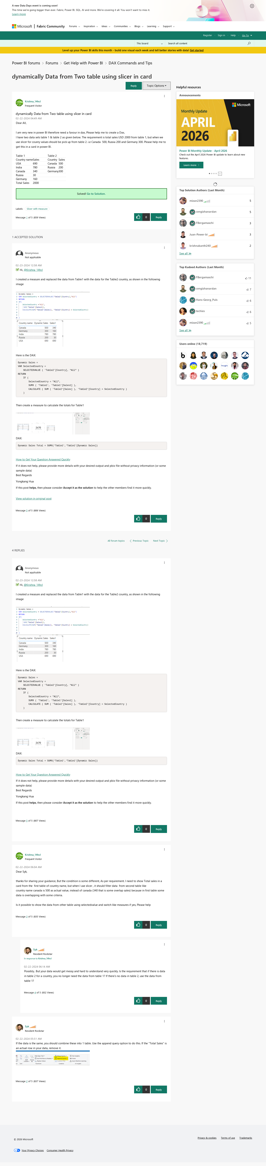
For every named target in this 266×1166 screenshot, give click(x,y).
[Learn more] (191, 165)
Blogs (137, 26)
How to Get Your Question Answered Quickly (43, 461)
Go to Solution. (96, 193)
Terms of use (228, 1141)
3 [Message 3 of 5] (27, 920)
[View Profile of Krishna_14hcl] (33, 101)
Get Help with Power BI (83, 62)
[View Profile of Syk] (35, 953)
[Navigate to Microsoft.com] (22, 26)
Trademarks (245, 1141)
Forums (73, 26)
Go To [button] (245, 35)
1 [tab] (209, 173)
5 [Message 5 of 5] (27, 512)
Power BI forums (26, 62)
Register (207, 35)
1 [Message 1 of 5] (27, 217)
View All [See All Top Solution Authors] (185, 253)
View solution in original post (34, 500)
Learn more (19, 14)
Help (233, 35)
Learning (151, 26)
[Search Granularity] (149, 43)
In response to (38, 962)
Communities (121, 26)
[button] (134, 85)
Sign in (221, 35)
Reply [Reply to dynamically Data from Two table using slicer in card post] (159, 217)
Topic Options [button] (155, 85)
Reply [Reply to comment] (159, 520)
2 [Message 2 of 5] (27, 1084)
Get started (197, 50)
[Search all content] (209, 43)
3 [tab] (214, 173)
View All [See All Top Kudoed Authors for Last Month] (185, 330)
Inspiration (89, 26)
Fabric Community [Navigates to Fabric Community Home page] (51, 26)
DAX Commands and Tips (130, 62)
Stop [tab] (220, 174)
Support (167, 26)
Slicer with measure (37, 208)
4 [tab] (216, 173)
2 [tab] (211, 173)
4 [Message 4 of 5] (35, 996)
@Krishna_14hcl (33, 270)
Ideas (104, 26)
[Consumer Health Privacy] (60, 1154)
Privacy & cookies (207, 1141)
